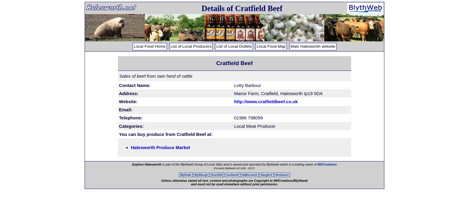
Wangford (266, 174)
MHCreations (327, 164)
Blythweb (185, 174)
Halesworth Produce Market (160, 147)
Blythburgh (201, 174)
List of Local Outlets (234, 46)
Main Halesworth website (312, 46)
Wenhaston (282, 174)
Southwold (232, 174)
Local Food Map (271, 46)
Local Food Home (150, 46)
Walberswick (249, 174)
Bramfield (217, 174)
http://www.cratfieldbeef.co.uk (266, 101)
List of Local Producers (190, 46)
